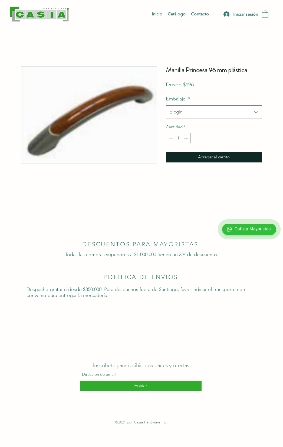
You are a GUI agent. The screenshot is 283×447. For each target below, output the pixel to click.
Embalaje (178, 99)
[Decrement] (170, 138)
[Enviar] (141, 386)
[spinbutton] (178, 138)
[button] (265, 14)
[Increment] (186, 138)
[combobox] (214, 112)
